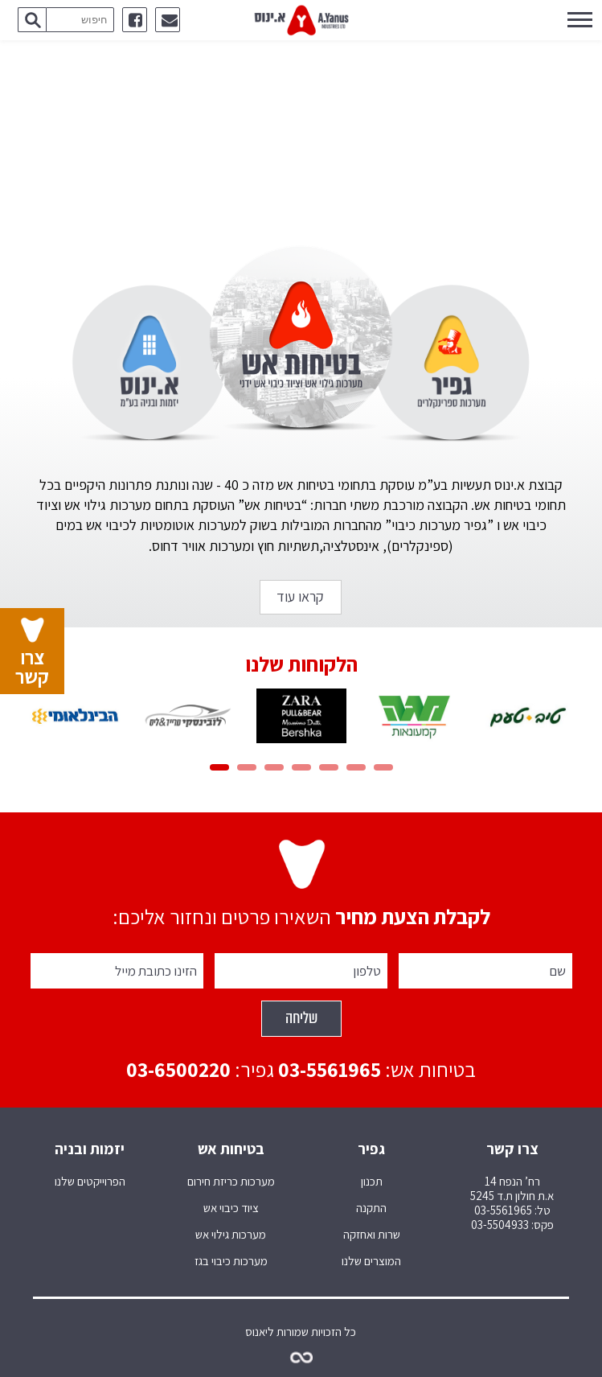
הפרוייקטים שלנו (90, 1181)
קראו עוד (300, 596)
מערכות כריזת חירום (231, 1181)
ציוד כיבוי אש (231, 1208)
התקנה (371, 1208)
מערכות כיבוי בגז (231, 1261)
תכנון (372, 1181)
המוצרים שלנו (371, 1261)
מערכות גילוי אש (230, 1234)
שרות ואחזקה (371, 1234)
